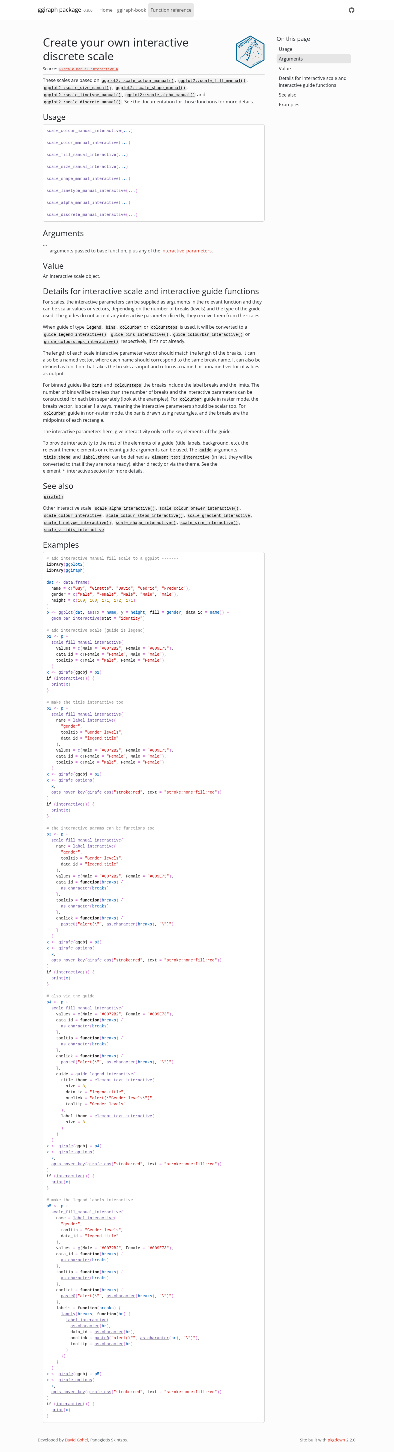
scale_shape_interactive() (146, 523)
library (55, 564)
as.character (75, 888)
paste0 (68, 924)
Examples (289, 104)
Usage (285, 49)
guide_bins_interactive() (140, 334)
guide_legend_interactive (104, 1074)
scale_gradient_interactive (218, 515)
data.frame (75, 582)
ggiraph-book (131, 10)
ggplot (66, 612)
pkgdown (336, 1440)
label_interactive (93, 720)
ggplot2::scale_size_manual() (77, 88)
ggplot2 (74, 564)
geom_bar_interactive (75, 618)
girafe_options (75, 780)
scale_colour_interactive (73, 515)
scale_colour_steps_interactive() (144, 515)
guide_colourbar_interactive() (208, 334)
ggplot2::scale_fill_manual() (211, 81)
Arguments (291, 59)
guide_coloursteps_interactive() (81, 342)
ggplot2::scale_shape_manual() (150, 88)
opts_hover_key (68, 792)
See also (288, 95)
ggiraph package (59, 9)
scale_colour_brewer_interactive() (199, 508)
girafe (66, 672)
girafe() (53, 497)
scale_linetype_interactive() (77, 523)
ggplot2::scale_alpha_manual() (160, 95)
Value (285, 68)
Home (106, 10)
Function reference (171, 10)
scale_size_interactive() (209, 523)
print (57, 684)
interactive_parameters (186, 251)
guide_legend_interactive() (75, 334)
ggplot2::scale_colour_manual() (138, 81)
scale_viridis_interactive (74, 530)
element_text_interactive (123, 1080)
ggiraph (74, 570)
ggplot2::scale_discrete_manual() (82, 102)
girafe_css (99, 792)
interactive (69, 678)
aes (91, 612)
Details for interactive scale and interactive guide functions (313, 81)
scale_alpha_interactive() (125, 508)
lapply (68, 1314)
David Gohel (76, 1440)
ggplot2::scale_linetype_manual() (82, 95)
